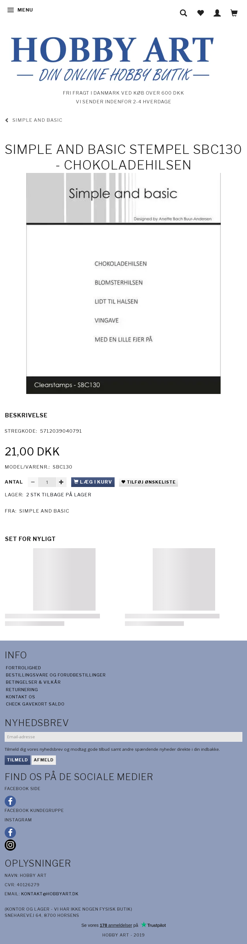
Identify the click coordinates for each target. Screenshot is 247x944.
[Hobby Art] (110, 58)
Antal (14, 482)
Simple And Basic (44, 511)
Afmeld (44, 759)
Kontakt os (20, 696)
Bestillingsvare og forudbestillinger (56, 674)
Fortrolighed (23, 667)
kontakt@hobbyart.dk (50, 893)
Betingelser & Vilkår (33, 682)
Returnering (22, 689)
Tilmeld (17, 759)
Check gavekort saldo (35, 703)
